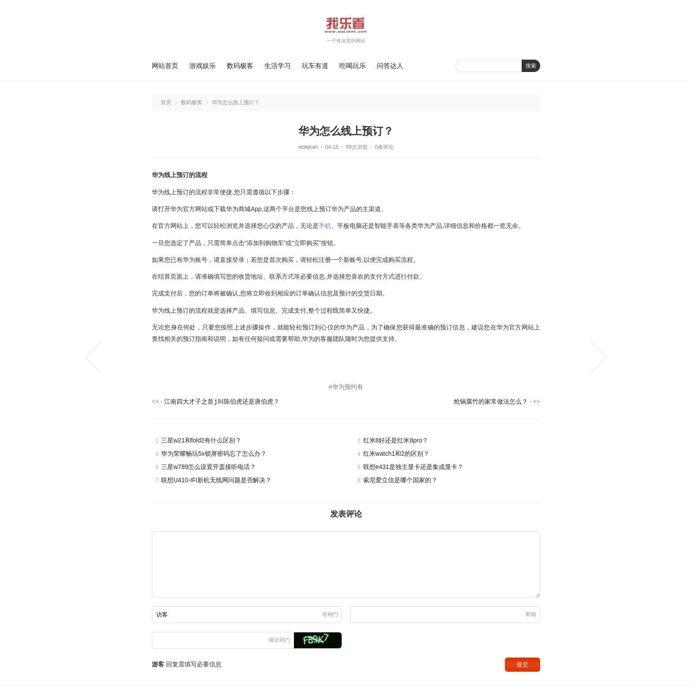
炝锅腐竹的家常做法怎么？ (491, 403)
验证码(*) (279, 642)
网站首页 (165, 65)
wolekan (308, 147)
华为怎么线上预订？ (236, 102)
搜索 (531, 66)
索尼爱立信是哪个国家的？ (400, 481)
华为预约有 (347, 386)
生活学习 (277, 65)
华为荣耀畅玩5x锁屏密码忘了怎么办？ (214, 455)
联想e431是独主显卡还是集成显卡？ (413, 468)
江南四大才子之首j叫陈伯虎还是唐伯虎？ (221, 403)
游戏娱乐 (202, 65)
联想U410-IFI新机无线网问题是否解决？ (216, 481)
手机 (325, 225)
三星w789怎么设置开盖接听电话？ (208, 468)
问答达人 (390, 65)
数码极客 (240, 65)
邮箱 (531, 616)
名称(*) (330, 616)
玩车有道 (315, 65)
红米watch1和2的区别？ (396, 455)
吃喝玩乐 (352, 65)
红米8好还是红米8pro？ (396, 442)
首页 (166, 102)
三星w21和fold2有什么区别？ (201, 442)
